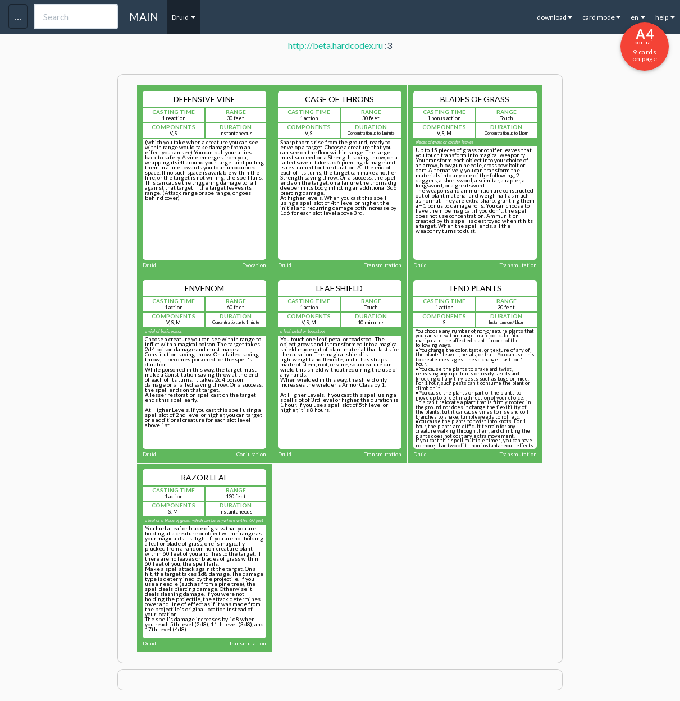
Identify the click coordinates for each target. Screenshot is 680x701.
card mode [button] (601, 17)
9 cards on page (644, 44)
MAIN (143, 16)
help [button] (665, 17)
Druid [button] (183, 17)
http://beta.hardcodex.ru (335, 45)
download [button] (554, 17)
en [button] (638, 17)
